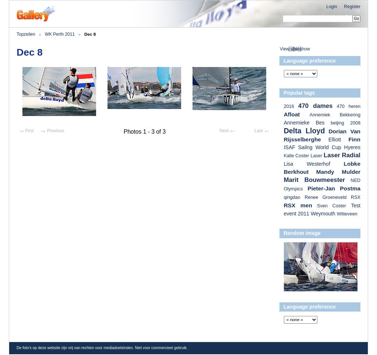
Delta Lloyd (304, 131)
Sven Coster (331, 205)
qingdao (292, 197)
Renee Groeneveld (325, 197)
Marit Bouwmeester (314, 179)
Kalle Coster (296, 155)
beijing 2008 (345, 123)
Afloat (292, 114)
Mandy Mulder (338, 172)
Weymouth (323, 214)
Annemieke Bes (304, 123)
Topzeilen (26, 34)
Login (331, 6)
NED (355, 180)
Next (227, 131)
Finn (354, 139)
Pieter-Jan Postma (333, 188)
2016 (289, 106)
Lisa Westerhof (307, 164)
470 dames (315, 105)
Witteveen (347, 214)
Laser (316, 155)
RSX (355, 197)
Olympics (293, 188)
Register (352, 6)
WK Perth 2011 (60, 34)
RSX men (298, 205)
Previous (52, 131)
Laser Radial (342, 155)
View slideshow (295, 49)
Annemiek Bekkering (335, 114)
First (26, 131)
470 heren (348, 106)
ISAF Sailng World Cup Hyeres (322, 147)
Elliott (334, 140)
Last (261, 131)
